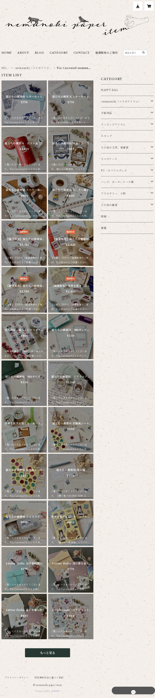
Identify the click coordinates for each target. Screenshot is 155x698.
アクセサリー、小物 (113, 193)
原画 (104, 216)
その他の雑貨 (109, 205)
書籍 (104, 228)
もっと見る (47, 653)
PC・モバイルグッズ (114, 170)
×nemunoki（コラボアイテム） (31, 68)
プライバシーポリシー (17, 677)
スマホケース (109, 159)
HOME (7, 52)
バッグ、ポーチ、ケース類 (117, 182)
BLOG (39, 52)
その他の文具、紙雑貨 (115, 147)
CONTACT (81, 52)
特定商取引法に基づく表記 (49, 677)
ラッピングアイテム (113, 124)
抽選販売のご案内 (106, 52)
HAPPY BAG (109, 90)
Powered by (47, 691)
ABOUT (23, 52)
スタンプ (106, 136)
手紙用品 (106, 113)
